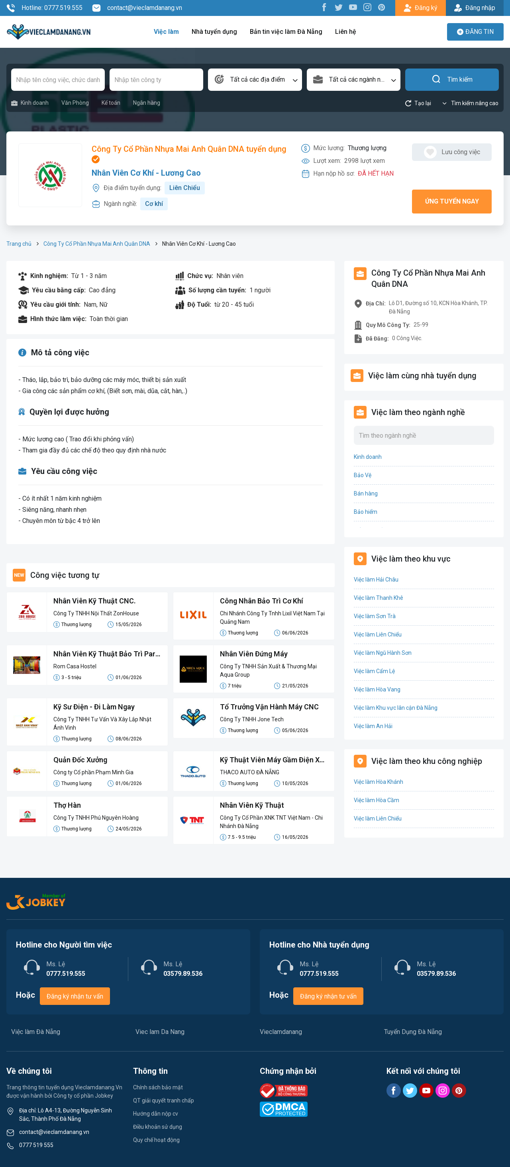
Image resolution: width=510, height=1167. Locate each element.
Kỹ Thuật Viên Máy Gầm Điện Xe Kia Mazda (272, 760)
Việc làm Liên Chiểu (378, 634)
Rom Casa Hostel (74, 666)
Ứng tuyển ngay (452, 201)
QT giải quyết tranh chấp (163, 1100)
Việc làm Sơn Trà (375, 616)
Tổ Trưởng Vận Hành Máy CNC (269, 707)
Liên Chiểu (184, 188)
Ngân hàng (146, 103)
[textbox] (255, 80)
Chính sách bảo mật (158, 1087)
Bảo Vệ (362, 475)
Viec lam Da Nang (159, 1032)
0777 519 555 (36, 1145)
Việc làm (166, 31)
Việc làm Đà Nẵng (35, 1032)
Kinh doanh (30, 103)
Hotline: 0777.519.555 (44, 8)
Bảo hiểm (365, 512)
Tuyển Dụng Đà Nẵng (413, 1032)
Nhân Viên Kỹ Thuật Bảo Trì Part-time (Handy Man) (107, 654)
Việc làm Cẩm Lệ (374, 671)
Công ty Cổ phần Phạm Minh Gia (93, 772)
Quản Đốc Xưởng (80, 760)
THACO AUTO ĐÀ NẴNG (249, 772)
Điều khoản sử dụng (157, 1127)
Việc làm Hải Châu (376, 579)
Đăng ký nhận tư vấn (75, 996)
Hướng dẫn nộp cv (155, 1113)
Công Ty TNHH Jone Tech (252, 719)
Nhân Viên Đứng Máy (254, 654)
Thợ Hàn (67, 805)
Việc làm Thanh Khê (378, 598)
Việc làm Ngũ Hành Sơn (383, 653)
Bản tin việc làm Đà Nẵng (286, 31)
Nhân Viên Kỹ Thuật (252, 805)
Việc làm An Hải (373, 726)
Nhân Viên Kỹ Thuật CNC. (94, 601)
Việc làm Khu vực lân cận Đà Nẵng (395, 708)
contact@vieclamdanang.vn (137, 8)
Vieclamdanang (281, 1032)
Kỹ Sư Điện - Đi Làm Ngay (94, 707)
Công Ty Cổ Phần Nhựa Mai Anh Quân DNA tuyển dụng (189, 153)
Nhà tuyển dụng (214, 31)
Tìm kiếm (452, 79)
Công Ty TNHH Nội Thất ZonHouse (96, 613)
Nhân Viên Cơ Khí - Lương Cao (146, 173)
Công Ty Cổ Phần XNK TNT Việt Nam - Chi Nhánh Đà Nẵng (271, 822)
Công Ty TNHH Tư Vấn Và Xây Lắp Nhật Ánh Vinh (102, 723)
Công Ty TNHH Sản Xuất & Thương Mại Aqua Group (268, 670)
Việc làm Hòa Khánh (378, 782)
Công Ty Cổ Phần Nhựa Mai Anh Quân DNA (96, 244)
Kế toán (111, 103)
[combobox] (255, 80)
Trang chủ (18, 244)
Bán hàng (366, 493)
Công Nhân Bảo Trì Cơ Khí (261, 601)
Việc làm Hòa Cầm (376, 800)
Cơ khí (154, 204)
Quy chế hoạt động (156, 1140)
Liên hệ (345, 31)
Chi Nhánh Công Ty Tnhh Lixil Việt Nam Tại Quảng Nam (272, 617)
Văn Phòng (75, 103)
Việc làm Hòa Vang (377, 689)
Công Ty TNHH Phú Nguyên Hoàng (96, 818)
